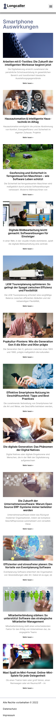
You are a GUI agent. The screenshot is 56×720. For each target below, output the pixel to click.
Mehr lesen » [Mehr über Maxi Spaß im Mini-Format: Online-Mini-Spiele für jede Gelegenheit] (28, 688)
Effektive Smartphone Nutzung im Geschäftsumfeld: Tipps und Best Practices (28, 395)
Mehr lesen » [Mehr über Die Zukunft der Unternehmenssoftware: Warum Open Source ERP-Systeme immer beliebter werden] (28, 529)
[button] (50, 6)
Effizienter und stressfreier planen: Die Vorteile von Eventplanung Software (28, 566)
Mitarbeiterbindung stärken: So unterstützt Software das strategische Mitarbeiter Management (28, 618)
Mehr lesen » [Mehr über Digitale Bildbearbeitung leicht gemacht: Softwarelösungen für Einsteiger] (28, 249)
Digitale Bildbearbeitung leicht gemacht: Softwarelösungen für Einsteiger (28, 233)
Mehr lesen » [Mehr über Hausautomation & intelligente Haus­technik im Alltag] (28, 137)
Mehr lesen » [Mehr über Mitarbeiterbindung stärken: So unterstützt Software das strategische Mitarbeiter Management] (28, 637)
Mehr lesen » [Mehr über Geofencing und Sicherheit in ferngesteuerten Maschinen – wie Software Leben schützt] (28, 194)
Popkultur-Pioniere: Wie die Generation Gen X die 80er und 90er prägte (28, 343)
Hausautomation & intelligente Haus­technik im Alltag (28, 120)
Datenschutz (10, 709)
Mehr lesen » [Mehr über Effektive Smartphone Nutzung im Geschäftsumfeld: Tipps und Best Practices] (28, 411)
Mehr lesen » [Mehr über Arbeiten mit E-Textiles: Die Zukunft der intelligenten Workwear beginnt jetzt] (28, 83)
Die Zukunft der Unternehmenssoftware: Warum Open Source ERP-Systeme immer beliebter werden (28, 505)
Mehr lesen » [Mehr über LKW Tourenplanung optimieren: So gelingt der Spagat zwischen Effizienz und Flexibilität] (28, 306)
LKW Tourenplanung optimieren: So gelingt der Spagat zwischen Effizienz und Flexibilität (28, 287)
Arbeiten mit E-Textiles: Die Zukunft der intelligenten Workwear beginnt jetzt (28, 63)
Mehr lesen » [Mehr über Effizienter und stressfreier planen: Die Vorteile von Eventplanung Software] (28, 580)
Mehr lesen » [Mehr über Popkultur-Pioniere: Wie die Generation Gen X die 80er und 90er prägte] (28, 357)
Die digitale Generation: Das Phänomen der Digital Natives (28, 448)
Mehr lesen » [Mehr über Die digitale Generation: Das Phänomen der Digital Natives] (28, 465)
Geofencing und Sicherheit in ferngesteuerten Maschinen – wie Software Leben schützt (28, 176)
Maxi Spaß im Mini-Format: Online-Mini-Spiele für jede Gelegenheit (28, 674)
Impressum (9, 715)
